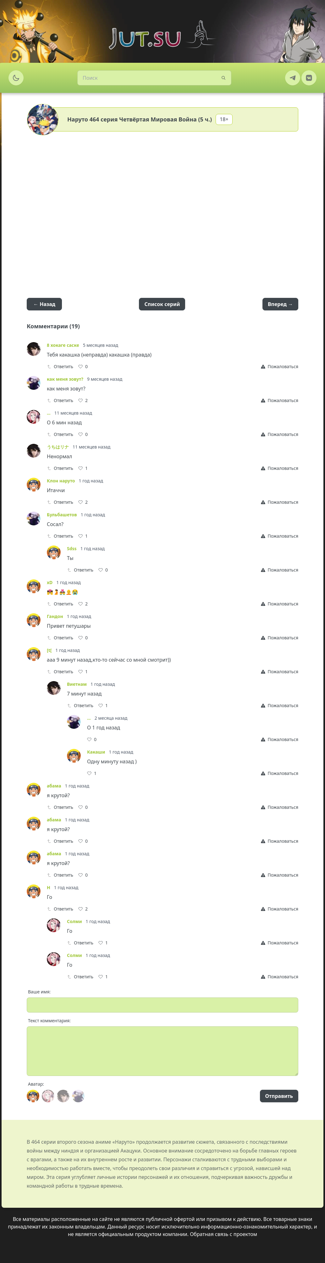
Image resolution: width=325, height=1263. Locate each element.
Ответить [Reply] (60, 366)
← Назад (44, 304)
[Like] (83, 366)
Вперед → (280, 304)
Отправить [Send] (279, 1096)
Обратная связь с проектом (223, 1234)
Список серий (162, 304)
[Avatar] (33, 1096)
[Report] (279, 366)
